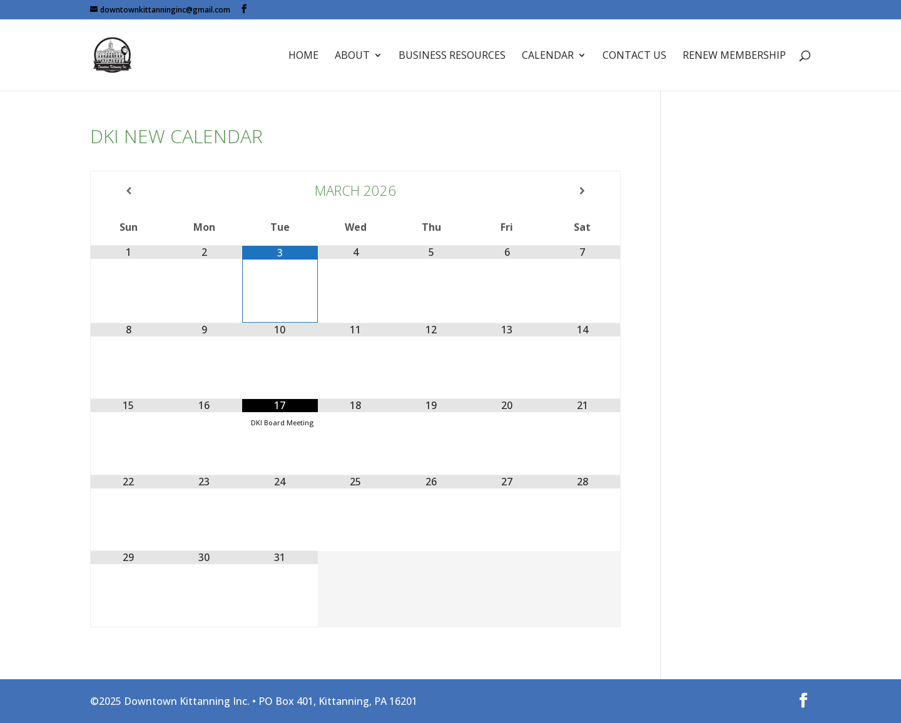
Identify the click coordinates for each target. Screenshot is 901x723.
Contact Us (634, 56)
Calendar (548, 56)
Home (303, 56)
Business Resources (452, 56)
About (352, 56)
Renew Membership (734, 56)
